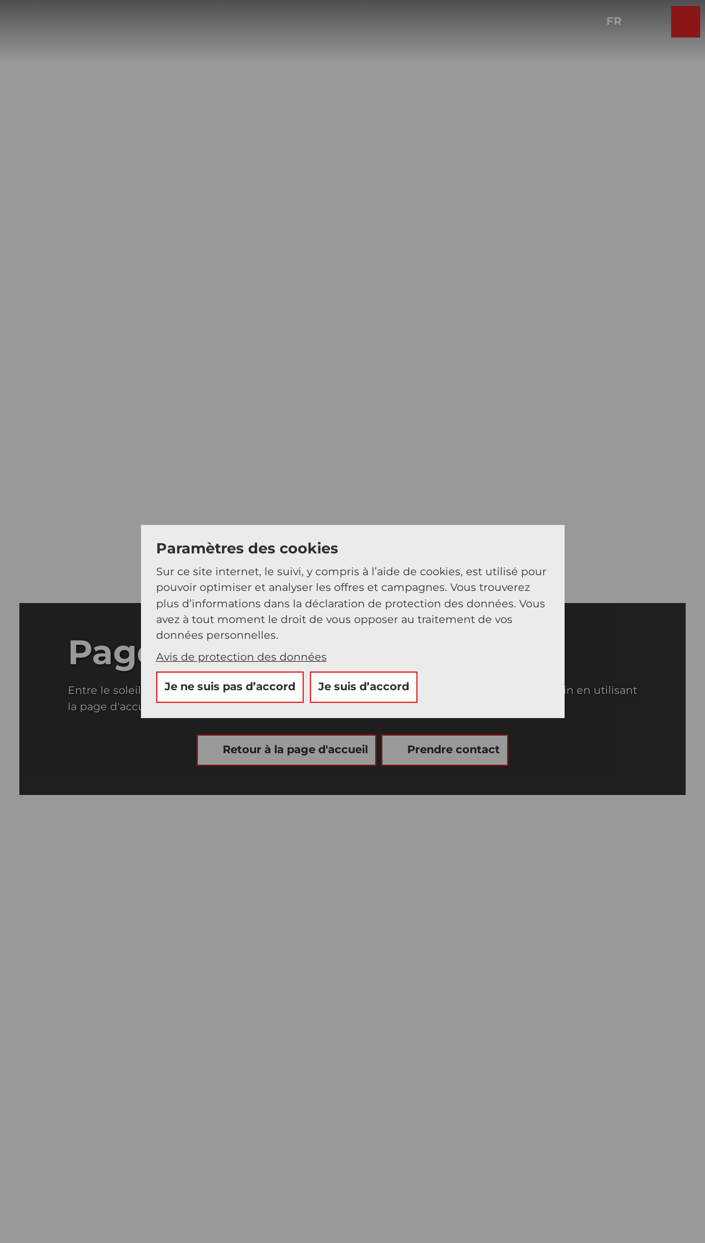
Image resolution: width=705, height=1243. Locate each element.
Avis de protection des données (241, 656)
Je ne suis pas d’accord (230, 686)
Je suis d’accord (363, 686)
